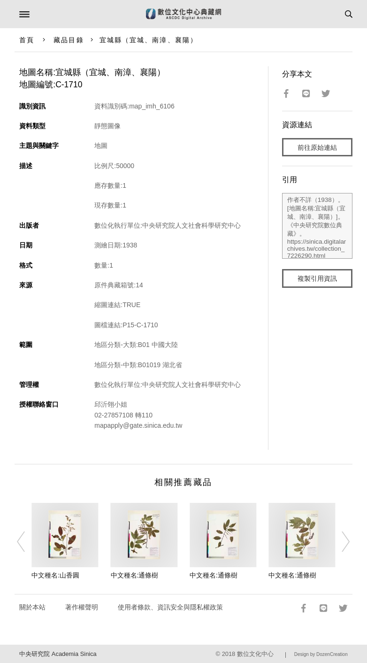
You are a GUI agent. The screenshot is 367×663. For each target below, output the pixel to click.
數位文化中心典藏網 (183, 14)
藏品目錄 (69, 40)
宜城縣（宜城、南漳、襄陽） (148, 40)
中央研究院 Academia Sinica (57, 653)
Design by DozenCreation (321, 654)
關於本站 (32, 607)
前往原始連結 (317, 147)
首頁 (26, 40)
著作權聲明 (81, 607)
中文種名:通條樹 (135, 575)
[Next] (340, 541)
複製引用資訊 (317, 278)
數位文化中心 (255, 653)
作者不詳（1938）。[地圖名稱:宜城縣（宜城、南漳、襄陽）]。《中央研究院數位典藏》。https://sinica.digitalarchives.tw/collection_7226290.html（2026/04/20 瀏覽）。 (317, 226)
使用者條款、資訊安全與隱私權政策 (170, 607)
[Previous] (27, 541)
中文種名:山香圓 (55, 575)
